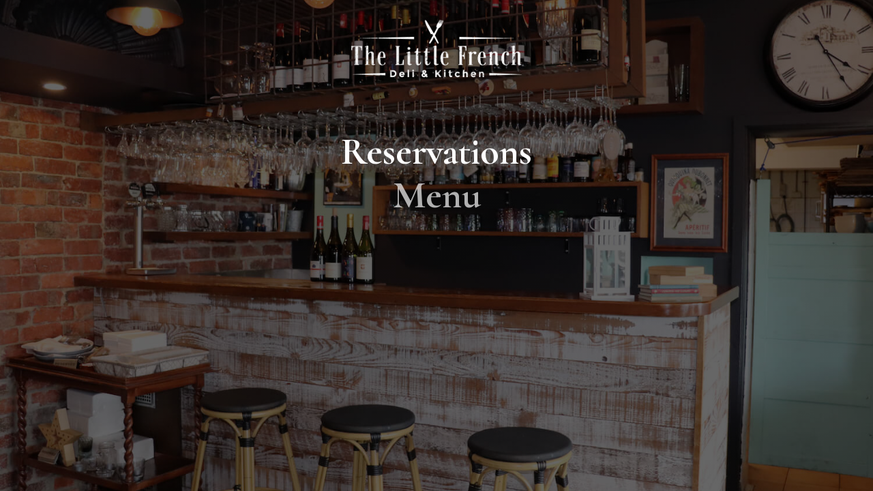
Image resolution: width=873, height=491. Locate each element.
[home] (436, 48)
